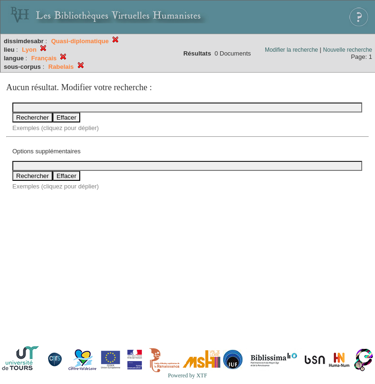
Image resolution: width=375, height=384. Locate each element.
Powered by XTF (187, 375)
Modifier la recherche (291, 50)
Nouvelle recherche (347, 50)
